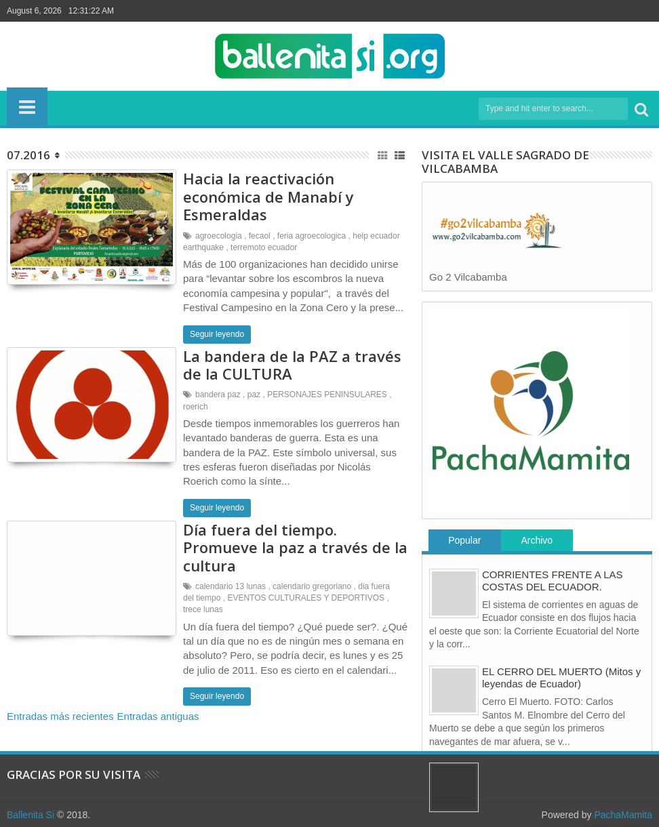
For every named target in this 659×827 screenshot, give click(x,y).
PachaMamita (623, 814)
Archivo (537, 540)
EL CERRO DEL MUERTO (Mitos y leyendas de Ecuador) (561, 677)
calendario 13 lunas (230, 586)
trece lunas (203, 609)
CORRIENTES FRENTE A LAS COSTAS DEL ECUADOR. (552, 580)
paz (253, 394)
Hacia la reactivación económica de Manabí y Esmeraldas (268, 196)
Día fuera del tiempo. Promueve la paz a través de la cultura (295, 547)
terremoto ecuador (264, 247)
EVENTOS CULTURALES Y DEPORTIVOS (305, 598)
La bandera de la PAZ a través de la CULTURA (292, 365)
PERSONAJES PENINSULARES (327, 394)
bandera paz (218, 394)
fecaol (260, 236)
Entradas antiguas (158, 716)
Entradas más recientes (60, 716)
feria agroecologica (311, 236)
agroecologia (218, 236)
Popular (464, 540)
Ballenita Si (30, 814)
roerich (195, 406)
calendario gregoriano (312, 586)
